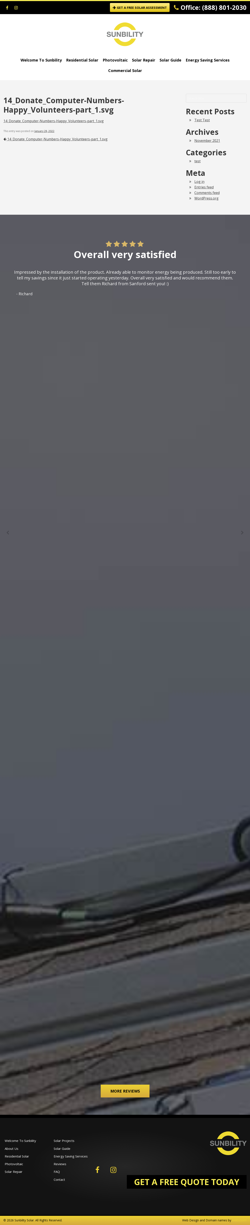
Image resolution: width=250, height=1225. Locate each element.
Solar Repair (143, 60)
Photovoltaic (115, 60)
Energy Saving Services (207, 60)
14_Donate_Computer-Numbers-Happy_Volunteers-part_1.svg (53, 121)
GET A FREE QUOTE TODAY (186, 1181)
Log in (199, 181)
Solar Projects (64, 1140)
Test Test (202, 120)
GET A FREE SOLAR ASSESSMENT (140, 7)
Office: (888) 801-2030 (210, 7)
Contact (59, 1179)
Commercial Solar (125, 70)
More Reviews (125, 1091)
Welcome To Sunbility (41, 60)
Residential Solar (82, 60)
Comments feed (207, 192)
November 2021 (207, 140)
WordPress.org (206, 198)
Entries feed (204, 187)
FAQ (57, 1171)
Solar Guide (170, 60)
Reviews (60, 1164)
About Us (11, 1148)
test (197, 161)
